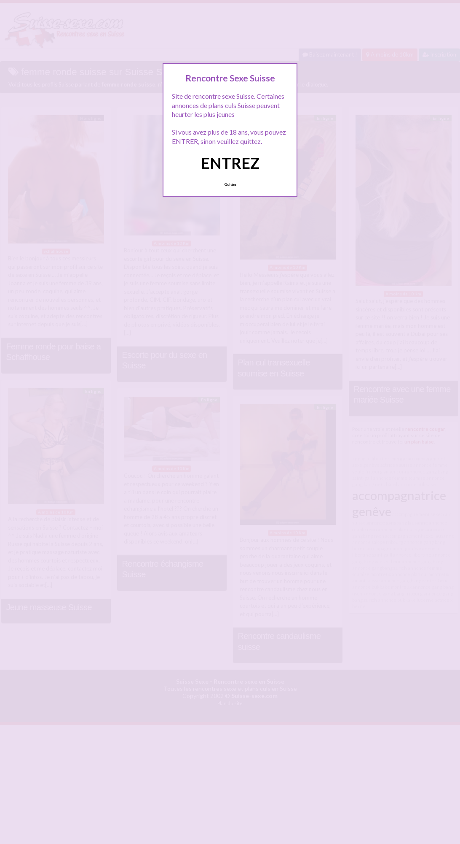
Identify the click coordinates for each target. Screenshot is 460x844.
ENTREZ (230, 163)
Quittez (230, 184)
